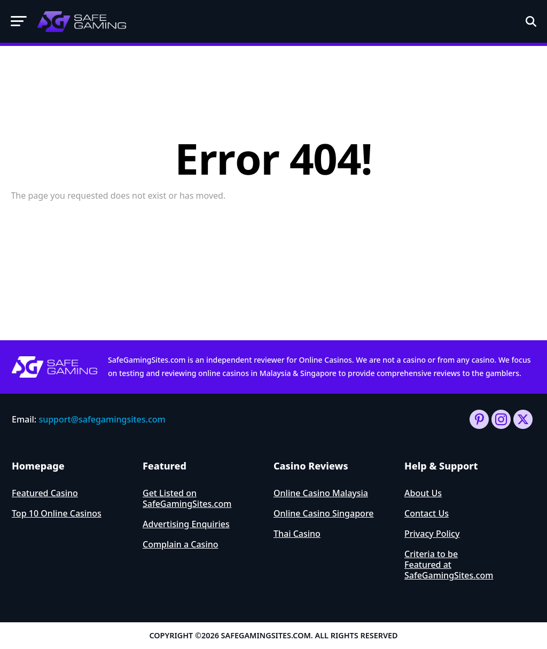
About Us (423, 493)
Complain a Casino (180, 544)
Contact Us (426, 513)
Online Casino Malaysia (321, 493)
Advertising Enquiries (186, 524)
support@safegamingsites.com (101, 419)
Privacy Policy (431, 533)
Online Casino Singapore (324, 513)
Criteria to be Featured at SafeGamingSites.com (448, 564)
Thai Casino (297, 533)
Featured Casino (45, 493)
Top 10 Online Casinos (56, 513)
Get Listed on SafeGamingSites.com (187, 498)
